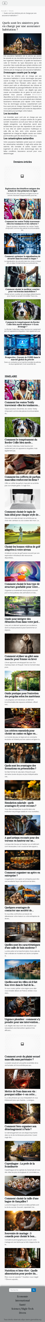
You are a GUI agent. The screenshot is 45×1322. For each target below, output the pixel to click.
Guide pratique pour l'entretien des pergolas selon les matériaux (22, 695)
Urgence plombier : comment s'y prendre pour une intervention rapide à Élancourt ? (22, 1022)
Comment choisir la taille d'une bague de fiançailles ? (22, 1200)
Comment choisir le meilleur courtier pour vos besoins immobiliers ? (22, 290)
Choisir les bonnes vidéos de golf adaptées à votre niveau (22, 548)
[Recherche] (20, 1290)
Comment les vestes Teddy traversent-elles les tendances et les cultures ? (22, 222)
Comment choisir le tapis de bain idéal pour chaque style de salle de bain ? (21, 514)
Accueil (3, 11)
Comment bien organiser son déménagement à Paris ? (20, 1128)
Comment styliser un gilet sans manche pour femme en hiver (21, 658)
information (37, 95)
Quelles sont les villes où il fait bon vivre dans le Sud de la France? (21, 985)
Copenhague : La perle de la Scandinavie (20, 1165)
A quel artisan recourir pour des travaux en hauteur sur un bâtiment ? (22, 840)
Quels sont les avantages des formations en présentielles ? (20, 767)
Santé (22, 1304)
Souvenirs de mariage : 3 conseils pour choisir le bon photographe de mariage (19, 1236)
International (22, 1300)
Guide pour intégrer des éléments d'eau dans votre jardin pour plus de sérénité (22, 621)
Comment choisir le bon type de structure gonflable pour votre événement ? (22, 587)
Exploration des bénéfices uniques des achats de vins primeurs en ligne (22, 189)
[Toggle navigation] (4, 3)
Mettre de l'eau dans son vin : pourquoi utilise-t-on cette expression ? (20, 1094)
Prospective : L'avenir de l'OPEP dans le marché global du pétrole (22, 358)
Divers (11, 11)
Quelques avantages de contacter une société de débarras (18, 910)
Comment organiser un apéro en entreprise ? (22, 874)
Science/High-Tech (22, 1308)
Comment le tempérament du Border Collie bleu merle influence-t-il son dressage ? (22, 324)
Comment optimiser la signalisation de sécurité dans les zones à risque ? (22, 257)
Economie (22, 1296)
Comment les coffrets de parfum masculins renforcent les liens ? (22, 478)
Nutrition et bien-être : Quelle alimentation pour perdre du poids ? (21, 1273)
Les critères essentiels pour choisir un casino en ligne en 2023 (20, 733)
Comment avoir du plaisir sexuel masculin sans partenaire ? (22, 1058)
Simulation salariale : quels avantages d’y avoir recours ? (20, 804)
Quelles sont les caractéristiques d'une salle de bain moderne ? (22, 946)
